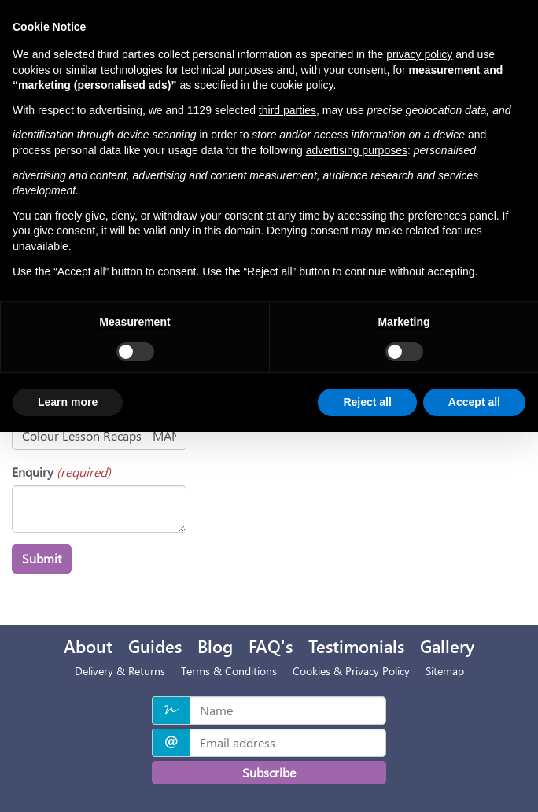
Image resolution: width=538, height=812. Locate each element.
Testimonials (356, 646)
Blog (215, 646)
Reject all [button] (367, 402)
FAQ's (271, 646)
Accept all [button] (474, 402)
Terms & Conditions (229, 670)
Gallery (447, 646)
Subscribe (269, 772)
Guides (155, 646)
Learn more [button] (68, 402)
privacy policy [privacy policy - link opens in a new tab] (419, 54)
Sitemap (445, 670)
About (88, 646)
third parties (287, 110)
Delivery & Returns (120, 670)
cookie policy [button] (302, 85)
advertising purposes (356, 150)
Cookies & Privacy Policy (351, 670)
